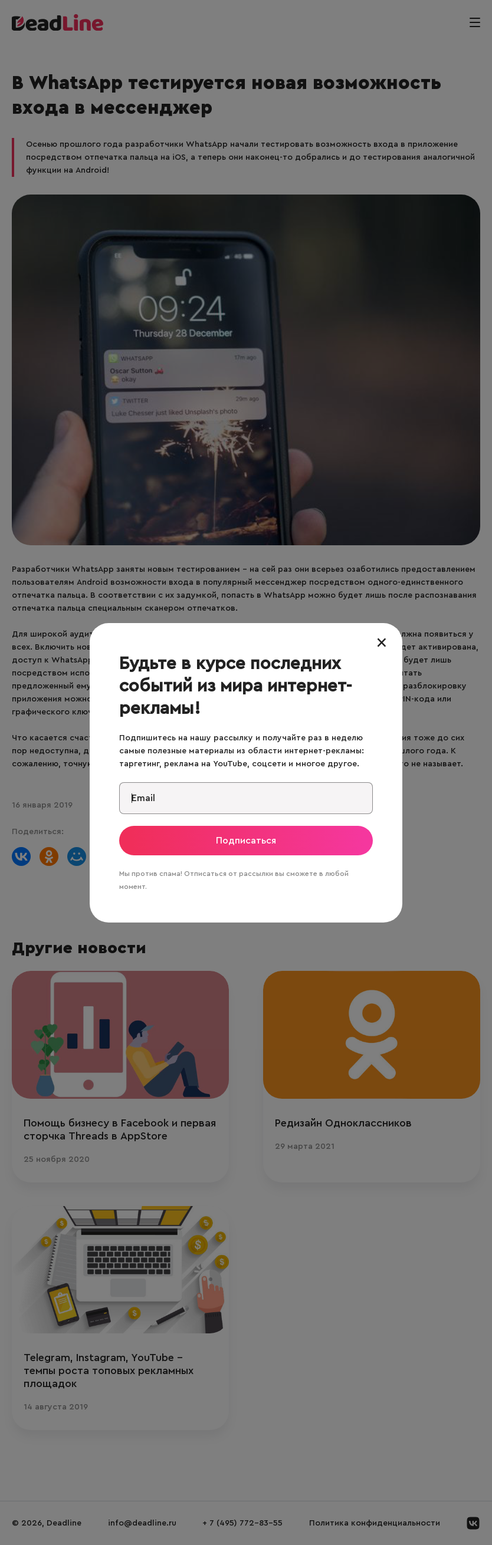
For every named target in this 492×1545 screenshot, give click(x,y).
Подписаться (246, 840)
